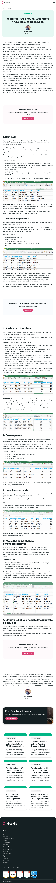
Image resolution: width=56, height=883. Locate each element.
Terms (4, 842)
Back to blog (7, 8)
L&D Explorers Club (7, 849)
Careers (5, 834)
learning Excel (18, 76)
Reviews (5, 840)
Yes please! (28, 310)
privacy (9, 842)
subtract (22, 351)
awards (12, 838)
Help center (5, 862)
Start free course (28, 118)
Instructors (5, 836)
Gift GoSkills (5, 844)
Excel (30, 337)
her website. (38, 685)
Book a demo (6, 860)
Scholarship (5, 851)
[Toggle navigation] (54, 2)
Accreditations (6, 838)
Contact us (5, 858)
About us (5, 833)
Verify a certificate (7, 864)
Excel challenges (7, 853)
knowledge (35, 337)
